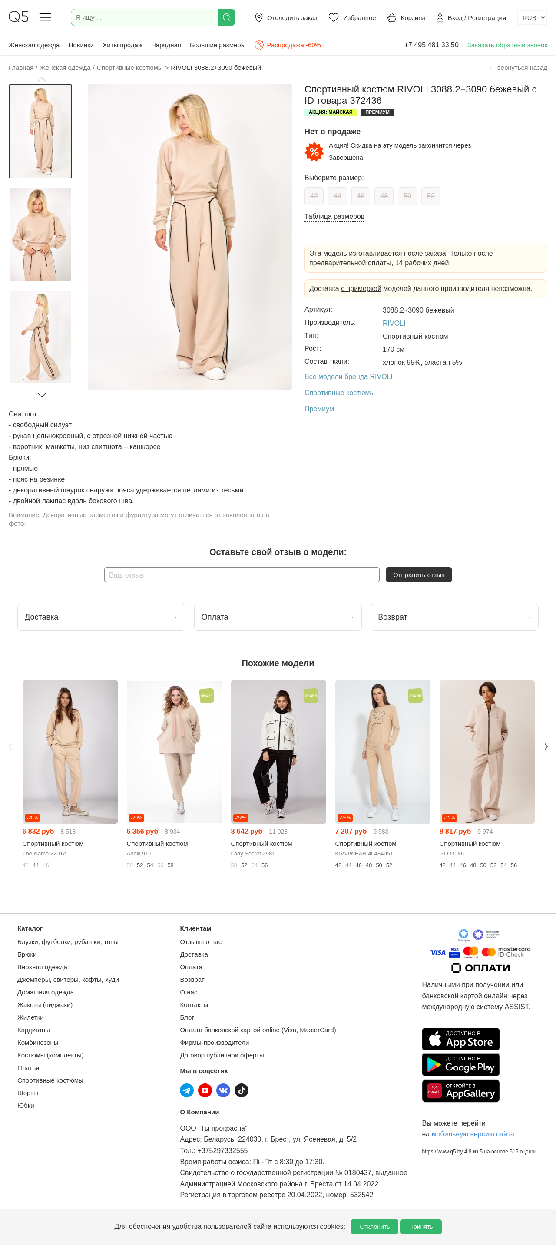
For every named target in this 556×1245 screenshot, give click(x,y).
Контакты (194, 1004)
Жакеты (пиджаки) (45, 1004)
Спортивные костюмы (50, 1080)
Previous (10, 746)
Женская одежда (34, 45)
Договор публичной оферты (222, 1055)
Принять (421, 1226)
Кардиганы (33, 1030)
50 (407, 196)
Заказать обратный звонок (507, 45)
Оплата (191, 967)
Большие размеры (218, 45)
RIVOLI (394, 323)
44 (337, 196)
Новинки (81, 45)
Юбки (25, 1105)
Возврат (192, 979)
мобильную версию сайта (473, 1134)
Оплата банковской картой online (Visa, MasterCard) (258, 1030)
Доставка (194, 954)
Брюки (26, 954)
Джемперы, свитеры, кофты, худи (68, 979)
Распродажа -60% (287, 45)
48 (384, 196)
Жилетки (30, 1017)
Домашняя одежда (45, 992)
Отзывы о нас (201, 941)
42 (314, 196)
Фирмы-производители (214, 1042)
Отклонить (375, 1226)
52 (431, 196)
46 (361, 196)
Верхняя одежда (42, 967)
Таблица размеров (334, 216)
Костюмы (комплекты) (50, 1055)
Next (546, 746)
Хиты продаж (122, 45)
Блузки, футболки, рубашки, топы (68, 941)
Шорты (27, 1092)
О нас (188, 992)
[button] (42, 79)
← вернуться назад (518, 67)
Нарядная (166, 45)
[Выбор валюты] (532, 17)
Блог (187, 1017)
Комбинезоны (38, 1042)
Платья (28, 1067)
